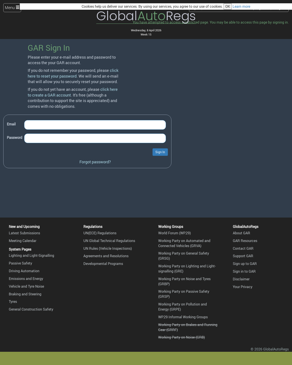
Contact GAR (243, 248)
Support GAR (243, 255)
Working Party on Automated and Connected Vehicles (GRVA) (184, 243)
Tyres (13, 301)
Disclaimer (241, 279)
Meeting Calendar (22, 240)
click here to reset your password (73, 73)
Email (11, 124)
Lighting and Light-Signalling (31, 255)
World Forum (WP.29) (174, 233)
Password (14, 137)
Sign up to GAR (245, 263)
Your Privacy (242, 286)
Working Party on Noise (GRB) (181, 337)
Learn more (241, 6)
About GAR (241, 233)
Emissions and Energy (26, 278)
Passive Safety (20, 263)
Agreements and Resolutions (106, 255)
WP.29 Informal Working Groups (183, 317)
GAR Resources (245, 240)
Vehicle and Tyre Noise (26, 286)
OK (227, 6)
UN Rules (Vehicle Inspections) (107, 248)
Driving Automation (24, 270)
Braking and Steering (25, 294)
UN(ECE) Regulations (99, 233)
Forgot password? (95, 161)
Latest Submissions (24, 233)
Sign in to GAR (244, 271)
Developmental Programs (103, 263)
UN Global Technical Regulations (109, 240)
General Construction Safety (31, 309)
